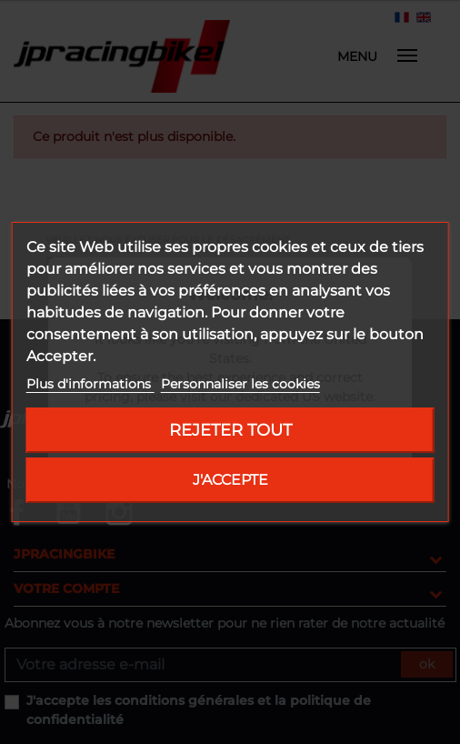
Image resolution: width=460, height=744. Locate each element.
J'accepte (230, 479)
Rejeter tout (230, 429)
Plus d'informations (90, 384)
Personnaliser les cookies (240, 384)
